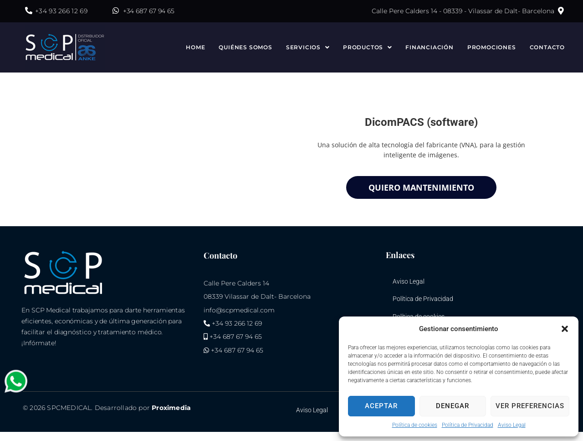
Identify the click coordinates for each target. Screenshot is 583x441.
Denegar (452, 406)
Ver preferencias (530, 406)
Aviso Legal (512, 425)
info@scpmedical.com (239, 310)
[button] (564, 328)
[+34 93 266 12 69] (28, 10)
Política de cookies (414, 425)
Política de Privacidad (467, 425)
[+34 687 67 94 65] (115, 10)
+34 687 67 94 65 (148, 11)
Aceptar (381, 406)
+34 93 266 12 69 (61, 11)
